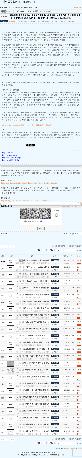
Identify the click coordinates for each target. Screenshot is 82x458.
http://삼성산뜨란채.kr (10, 160)
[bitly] (79, 203)
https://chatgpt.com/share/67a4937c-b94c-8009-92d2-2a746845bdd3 (26, 125)
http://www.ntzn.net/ (9, 155)
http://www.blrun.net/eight (11, 158)
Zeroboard (69, 448)
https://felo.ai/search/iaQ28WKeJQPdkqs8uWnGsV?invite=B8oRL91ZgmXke (29, 183)
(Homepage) (13, 21)
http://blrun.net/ (7, 153)
